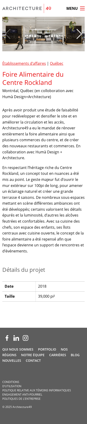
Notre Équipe (33, 355)
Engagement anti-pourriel (22, 394)
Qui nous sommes (17, 349)
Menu (72, 8)
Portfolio (47, 349)
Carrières (57, 355)
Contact (33, 360)
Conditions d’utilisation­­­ (11, 384)
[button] (79, 34)
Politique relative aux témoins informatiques (36, 390)
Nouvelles (11, 360)
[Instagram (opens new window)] (25, 338)
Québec (56, 63)
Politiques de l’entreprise (21, 399)
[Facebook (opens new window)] (7, 338)
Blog (75, 355)
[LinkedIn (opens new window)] (16, 338)
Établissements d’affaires (24, 63)
